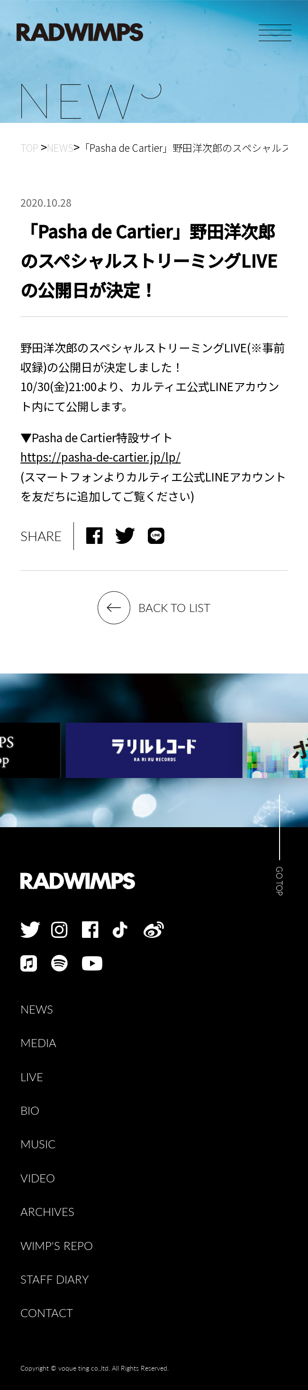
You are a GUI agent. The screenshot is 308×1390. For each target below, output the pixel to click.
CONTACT (46, 1312)
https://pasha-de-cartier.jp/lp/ (100, 456)
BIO (29, 1110)
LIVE (31, 1076)
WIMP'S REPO (56, 1245)
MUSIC (37, 1143)
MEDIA (38, 1042)
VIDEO (37, 1177)
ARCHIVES (47, 1211)
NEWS (36, 1009)
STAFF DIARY (54, 1279)
